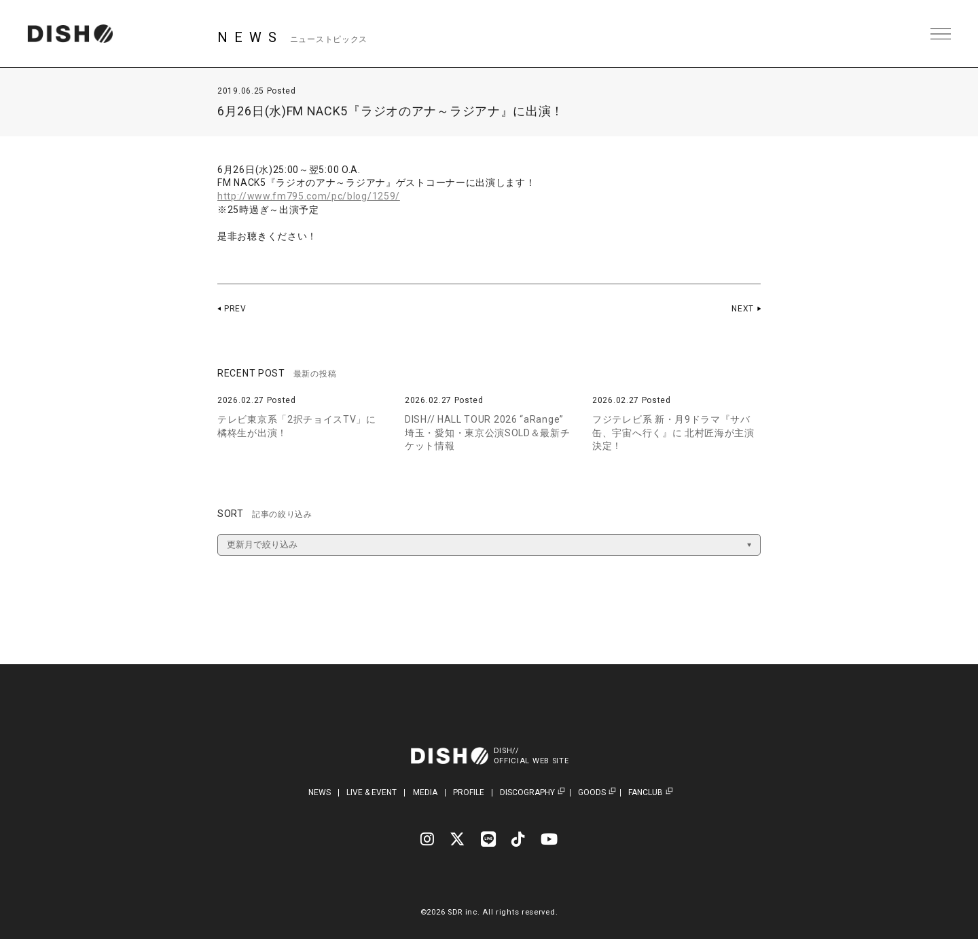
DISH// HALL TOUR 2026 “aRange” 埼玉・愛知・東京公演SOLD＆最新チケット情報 (487, 432)
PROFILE (468, 792)
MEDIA (425, 792)
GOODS (592, 793)
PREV (235, 309)
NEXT (742, 309)
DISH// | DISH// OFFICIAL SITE (70, 33)
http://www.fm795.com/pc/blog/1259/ (309, 196)
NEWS (319, 792)
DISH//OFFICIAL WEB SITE (531, 755)
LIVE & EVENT (371, 792)
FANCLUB (645, 793)
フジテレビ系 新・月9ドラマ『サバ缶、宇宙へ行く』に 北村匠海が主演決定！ (673, 432)
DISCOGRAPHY (527, 793)
